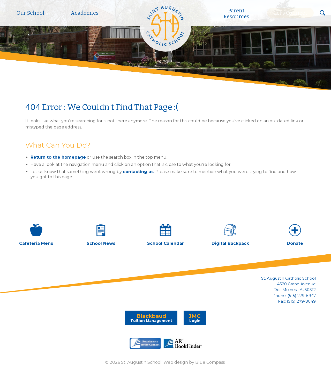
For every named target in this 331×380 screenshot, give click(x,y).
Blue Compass (210, 362)
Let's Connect (290, 13)
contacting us (138, 171)
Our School (30, 13)
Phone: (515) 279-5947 (294, 295)
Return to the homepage (58, 157)
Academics (85, 13)
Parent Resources (236, 14)
